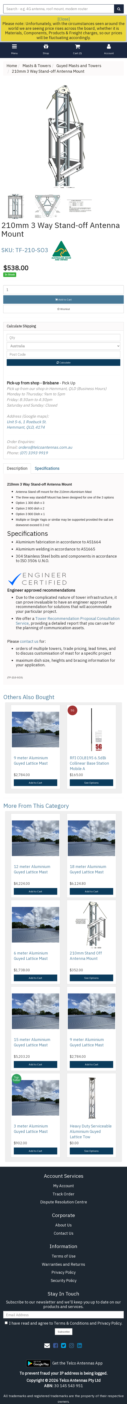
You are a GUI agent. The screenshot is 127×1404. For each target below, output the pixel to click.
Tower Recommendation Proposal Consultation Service (68, 621)
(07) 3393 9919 (34, 452)
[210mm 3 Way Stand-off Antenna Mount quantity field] (63, 289)
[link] (55, 1345)
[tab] (17, 468)
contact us (29, 641)
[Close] (63, 19)
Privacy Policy (63, 1272)
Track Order (63, 1194)
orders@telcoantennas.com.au (45, 447)
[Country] (63, 346)
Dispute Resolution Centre (63, 1202)
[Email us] (47, 1345)
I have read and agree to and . (63, 1323)
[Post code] (63, 354)
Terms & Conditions (71, 1323)
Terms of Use (64, 1256)
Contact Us (63, 1233)
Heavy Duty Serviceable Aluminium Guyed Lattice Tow (91, 1131)
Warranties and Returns (63, 1264)
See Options (91, 782)
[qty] (63, 337)
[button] (63, 309)
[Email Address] (63, 1314)
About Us (63, 1225)
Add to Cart (63, 299)
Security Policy (63, 1280)
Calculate (63, 362)
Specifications (47, 468)
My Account (63, 1185)
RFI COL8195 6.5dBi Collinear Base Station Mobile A (89, 763)
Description (17, 468)
